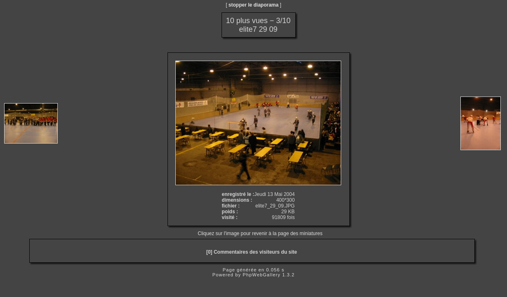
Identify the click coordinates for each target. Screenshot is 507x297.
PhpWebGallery (262, 274)
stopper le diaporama (253, 5)
